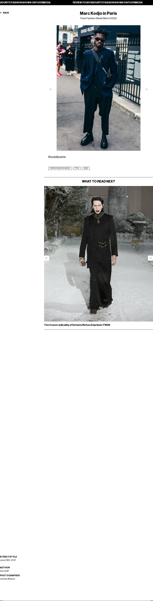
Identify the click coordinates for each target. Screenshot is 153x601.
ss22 (86, 168)
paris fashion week (60, 168)
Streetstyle (8, 557)
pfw (77, 168)
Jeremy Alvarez (7, 579)
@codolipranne (57, 156)
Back (4, 13)
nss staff (4, 571)
